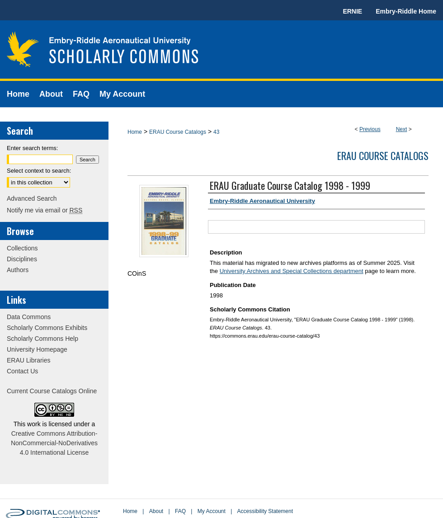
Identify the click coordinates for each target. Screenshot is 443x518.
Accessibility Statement (265, 511)
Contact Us (22, 371)
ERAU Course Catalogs (177, 132)
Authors (17, 269)
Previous (370, 129)
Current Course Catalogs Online (52, 391)
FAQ (180, 511)
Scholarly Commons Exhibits (47, 327)
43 (216, 132)
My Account (212, 511)
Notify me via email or (44, 210)
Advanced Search (32, 198)
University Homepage (37, 349)
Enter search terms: (32, 148)
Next (401, 129)
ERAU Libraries (28, 360)
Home (134, 132)
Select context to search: (39, 170)
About (156, 511)
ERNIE (352, 11)
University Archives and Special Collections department (291, 271)
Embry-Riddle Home (406, 11)
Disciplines (22, 259)
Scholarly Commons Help (42, 338)
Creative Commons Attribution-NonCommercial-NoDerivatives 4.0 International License (54, 443)
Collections (22, 248)
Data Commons (29, 316)
